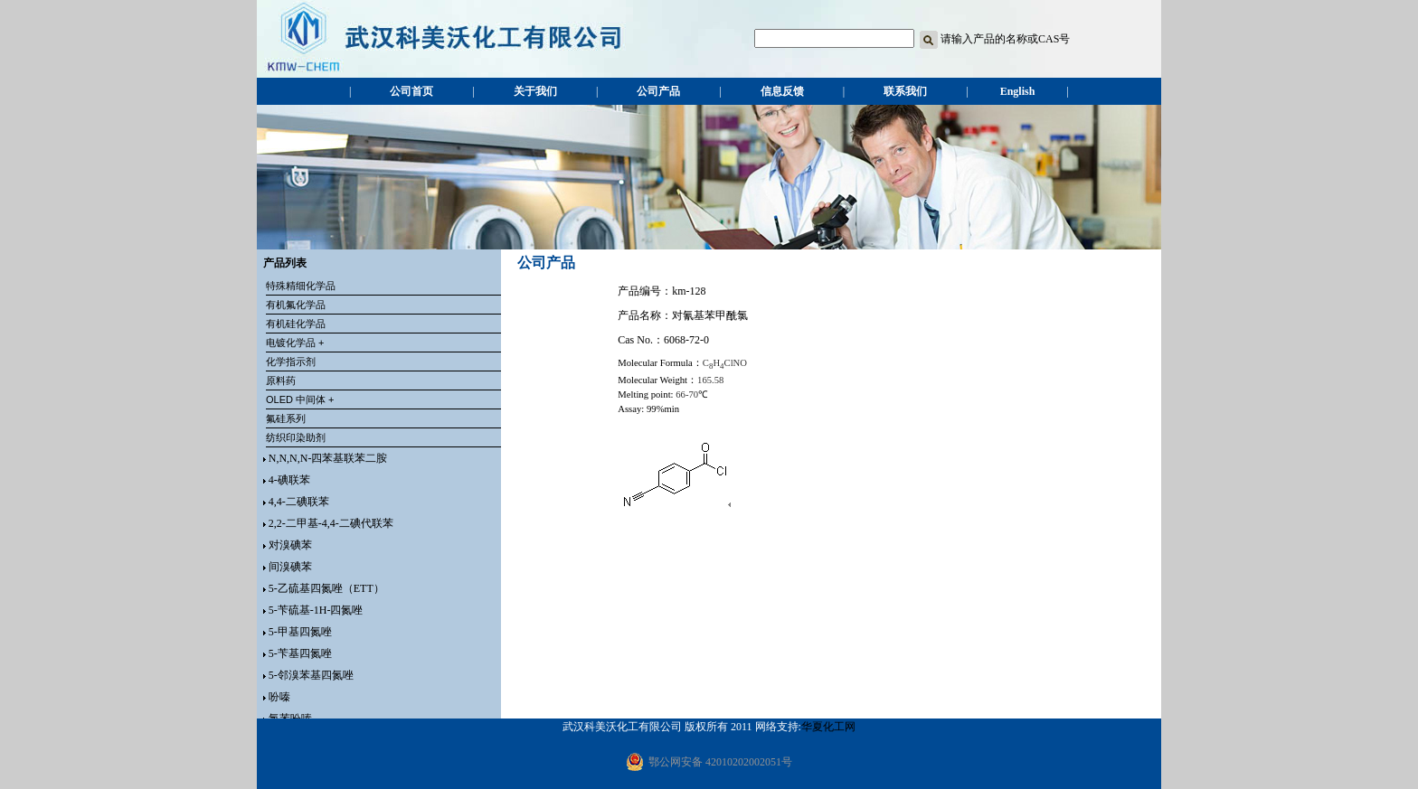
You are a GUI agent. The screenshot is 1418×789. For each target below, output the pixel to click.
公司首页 (411, 91)
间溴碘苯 (290, 566)
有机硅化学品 (296, 323)
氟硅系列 (286, 418)
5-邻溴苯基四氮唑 (311, 675)
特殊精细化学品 (301, 285)
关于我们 (535, 91)
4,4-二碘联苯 (299, 501)
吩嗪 (279, 696)
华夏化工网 (828, 726)
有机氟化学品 (296, 304)
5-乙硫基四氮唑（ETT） (326, 588)
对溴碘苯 (290, 545)
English (1017, 91)
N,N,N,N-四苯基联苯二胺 (328, 458)
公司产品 (658, 91)
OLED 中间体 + (300, 399)
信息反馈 (782, 91)
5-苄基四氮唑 (300, 653)
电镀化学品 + (295, 342)
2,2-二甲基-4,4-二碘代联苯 (331, 523)
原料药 (281, 380)
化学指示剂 (291, 361)
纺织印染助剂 (296, 437)
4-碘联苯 (289, 480)
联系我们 (905, 91)
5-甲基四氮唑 (300, 631)
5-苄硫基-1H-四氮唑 (316, 610)
